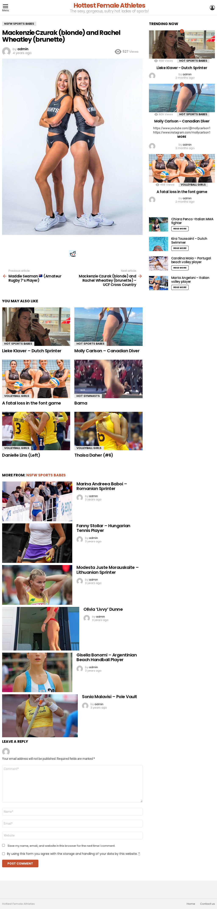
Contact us (207, 904)
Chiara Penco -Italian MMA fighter (192, 221)
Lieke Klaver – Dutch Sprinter (31, 351)
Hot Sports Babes (18, 344)
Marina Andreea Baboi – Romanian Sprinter (102, 486)
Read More (179, 228)
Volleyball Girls (16, 396)
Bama (80, 403)
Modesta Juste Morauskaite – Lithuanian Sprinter (108, 569)
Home (191, 904)
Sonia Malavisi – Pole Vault (109, 697)
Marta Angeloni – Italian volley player (190, 280)
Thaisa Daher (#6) (93, 455)
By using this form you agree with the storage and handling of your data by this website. (73, 853)
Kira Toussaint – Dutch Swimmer (189, 240)
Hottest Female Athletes (109, 5)
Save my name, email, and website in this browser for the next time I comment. (61, 846)
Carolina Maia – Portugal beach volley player (191, 260)
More (181, 137)
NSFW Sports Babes (46, 475)
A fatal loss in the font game (31, 403)
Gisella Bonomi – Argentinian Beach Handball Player (107, 657)
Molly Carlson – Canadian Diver (106, 351)
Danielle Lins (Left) (21, 455)
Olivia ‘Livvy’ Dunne (103, 609)
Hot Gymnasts (88, 396)
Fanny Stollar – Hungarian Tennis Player (103, 528)
